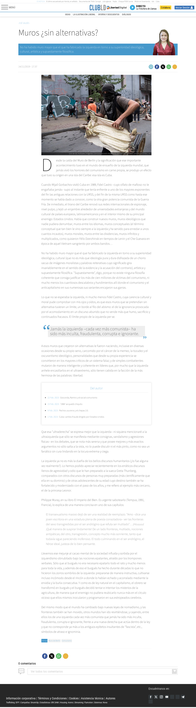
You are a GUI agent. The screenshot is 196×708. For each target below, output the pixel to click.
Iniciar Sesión (183, 7)
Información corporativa (21, 698)
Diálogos (126, 14)
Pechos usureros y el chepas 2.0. (70, 410)
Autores (110, 698)
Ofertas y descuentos (108, 14)
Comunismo (67, 640)
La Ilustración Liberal (84, 14)
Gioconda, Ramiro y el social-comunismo (75, 397)
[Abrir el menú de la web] (45, 7)
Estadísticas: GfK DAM (49, 703)
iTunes (151, 702)
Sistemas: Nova (100, 703)
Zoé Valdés (24, 23)
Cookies (74, 698)
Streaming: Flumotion (84, 703)
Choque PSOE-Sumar (125, 1)
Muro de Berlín (55, 640)
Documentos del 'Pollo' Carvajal (90, 1)
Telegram (185, 697)
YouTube (168, 697)
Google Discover (174, 697)
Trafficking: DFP (12, 703)
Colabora (165, 7)
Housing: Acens (66, 703)
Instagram (162, 697)
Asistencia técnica (92, 698)
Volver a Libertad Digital (116, 7)
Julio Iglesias (106, 1)
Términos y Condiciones (52, 698)
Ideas (67, 14)
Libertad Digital (77, 691)
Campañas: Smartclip (30, 703)
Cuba (157, 1)
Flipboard (180, 697)
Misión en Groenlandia (142, 1)
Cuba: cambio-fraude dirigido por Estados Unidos (78, 417)
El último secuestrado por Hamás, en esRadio (61, 1)
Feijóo (115, 1)
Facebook (151, 697)
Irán (153, 1)
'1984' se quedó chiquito (67, 404)
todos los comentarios (47, 671)
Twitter (156, 697)
